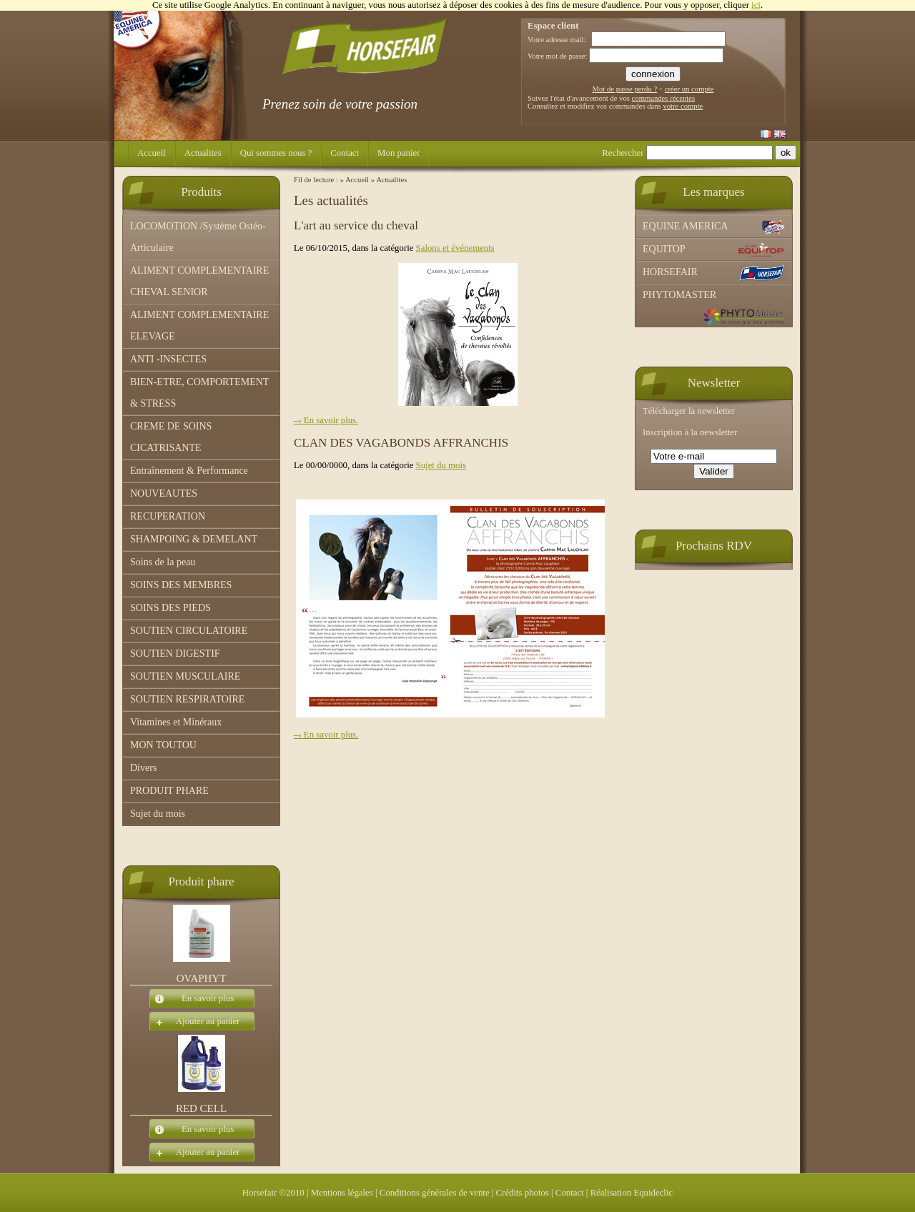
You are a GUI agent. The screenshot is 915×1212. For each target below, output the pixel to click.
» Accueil (355, 180)
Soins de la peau (162, 562)
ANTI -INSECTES (168, 359)
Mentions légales (342, 1193)
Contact (344, 153)
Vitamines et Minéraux (176, 722)
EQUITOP (714, 250)
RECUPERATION (167, 516)
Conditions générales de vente (435, 1193)
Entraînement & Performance (189, 470)
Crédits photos (522, 1193)
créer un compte (689, 89)
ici (756, 5)
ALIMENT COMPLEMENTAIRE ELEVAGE (199, 325)
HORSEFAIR (714, 273)
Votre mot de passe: (558, 56)
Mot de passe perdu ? (625, 89)
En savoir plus (191, 999)
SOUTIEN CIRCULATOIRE (188, 630)
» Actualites (389, 180)
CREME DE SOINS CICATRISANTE (171, 437)
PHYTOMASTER (714, 307)
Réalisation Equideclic (631, 1193)
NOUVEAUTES (163, 493)
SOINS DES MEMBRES (181, 585)
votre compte (683, 106)
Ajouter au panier (194, 1022)
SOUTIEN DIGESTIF (175, 653)
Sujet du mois (157, 813)
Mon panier (398, 153)
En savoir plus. (326, 420)
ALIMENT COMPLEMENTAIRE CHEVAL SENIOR (199, 281)
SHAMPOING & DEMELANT (193, 539)
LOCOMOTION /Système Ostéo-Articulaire (198, 237)
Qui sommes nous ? (276, 153)
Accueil (151, 153)
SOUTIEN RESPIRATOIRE (187, 699)
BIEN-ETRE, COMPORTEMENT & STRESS (199, 393)
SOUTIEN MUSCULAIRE (185, 676)
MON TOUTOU (163, 745)
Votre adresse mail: (556, 40)
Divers (143, 768)
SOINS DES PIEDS (170, 607)
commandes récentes (663, 98)
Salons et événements (455, 248)
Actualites (203, 153)
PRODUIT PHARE (169, 790)
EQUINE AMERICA (714, 227)
